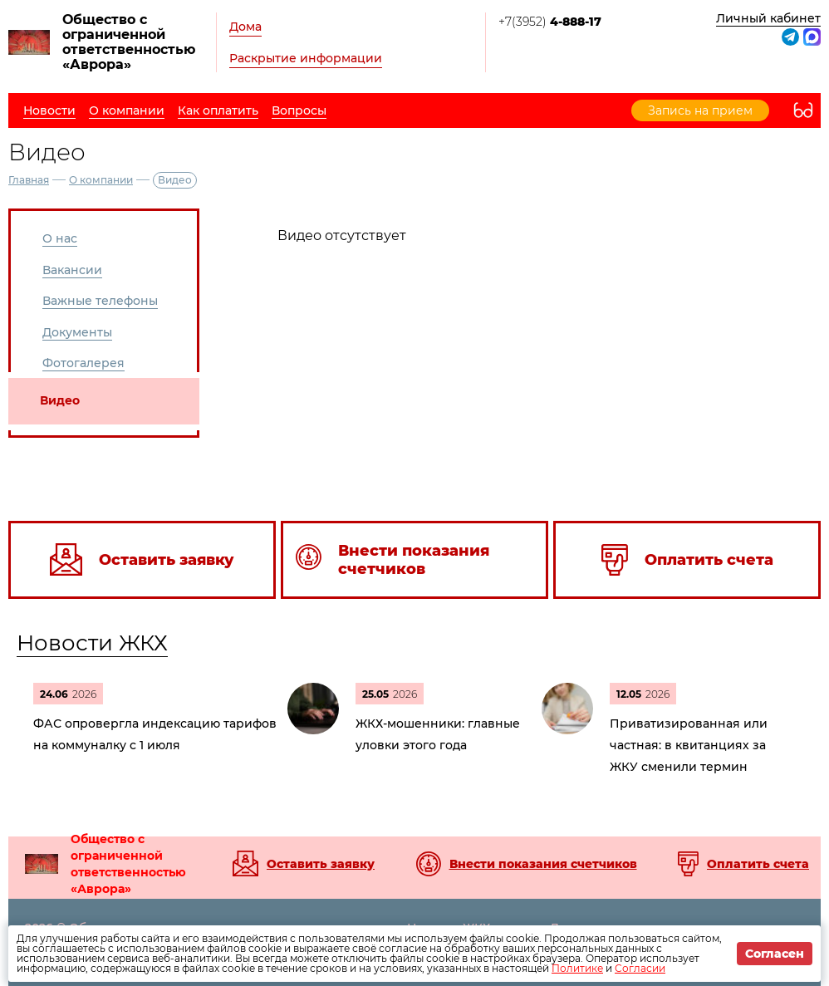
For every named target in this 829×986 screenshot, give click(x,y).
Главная (28, 180)
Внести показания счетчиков (543, 864)
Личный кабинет (768, 18)
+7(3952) (549, 21)
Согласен (774, 953)
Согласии (640, 968)
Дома (245, 26)
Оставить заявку (321, 864)
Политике (577, 968)
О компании (101, 180)
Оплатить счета (758, 864)
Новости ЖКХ (92, 643)
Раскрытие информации (305, 58)
